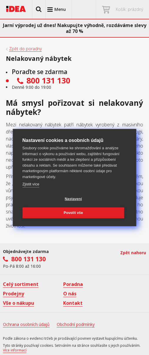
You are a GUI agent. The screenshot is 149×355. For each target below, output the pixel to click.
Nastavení (73, 199)
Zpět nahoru (133, 252)
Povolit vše (73, 213)
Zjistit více (30, 184)
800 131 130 (28, 258)
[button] (38, 9)
